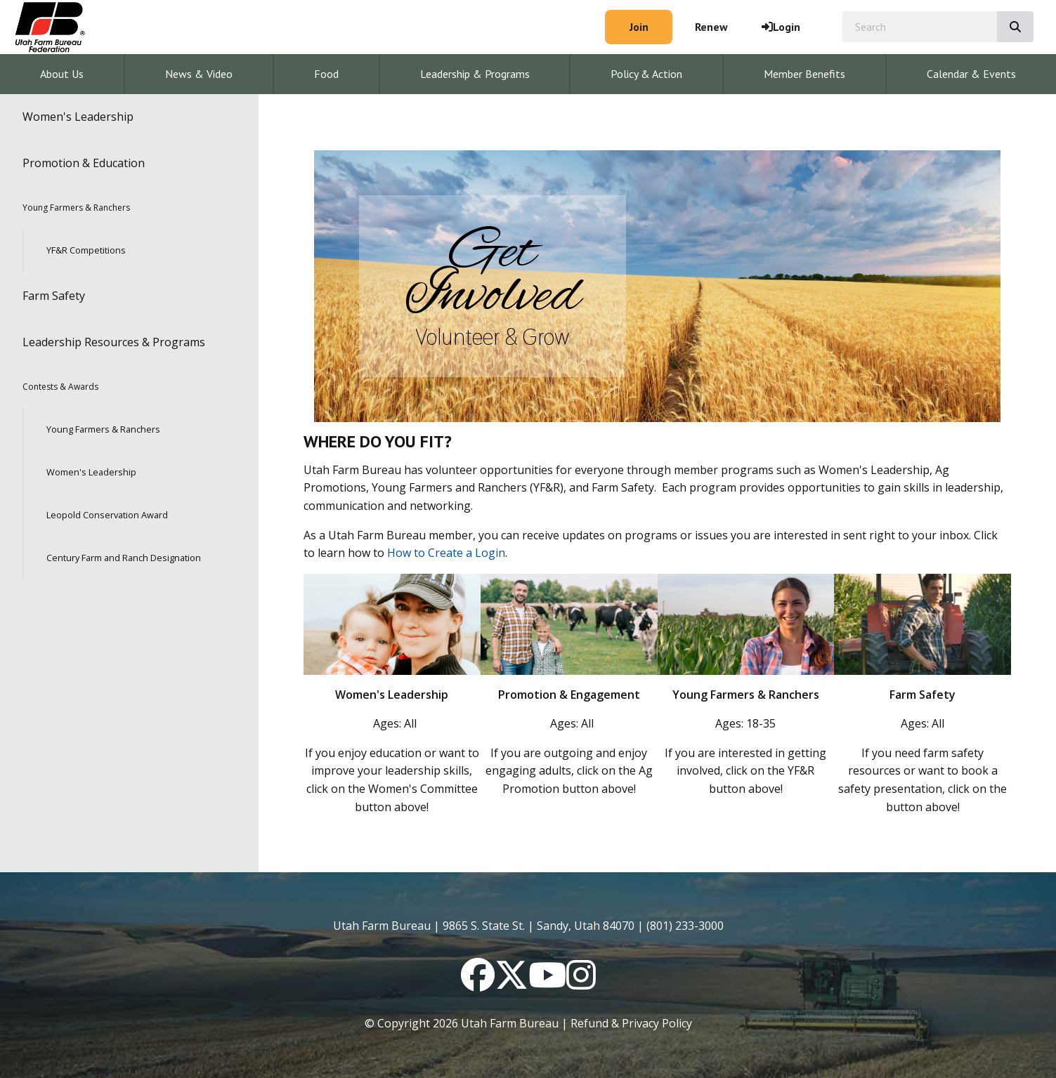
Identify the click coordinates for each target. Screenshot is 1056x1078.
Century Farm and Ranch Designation (123, 557)
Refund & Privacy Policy (631, 1023)
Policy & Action (646, 74)
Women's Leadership (77, 116)
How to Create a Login (446, 552)
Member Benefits (804, 74)
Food (326, 74)
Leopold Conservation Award (107, 514)
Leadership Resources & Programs (113, 342)
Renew (711, 27)
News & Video (199, 74)
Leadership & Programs (475, 74)
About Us (62, 74)
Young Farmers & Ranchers (76, 207)
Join (639, 27)
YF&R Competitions (86, 250)
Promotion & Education (83, 163)
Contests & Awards (60, 387)
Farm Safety (53, 295)
